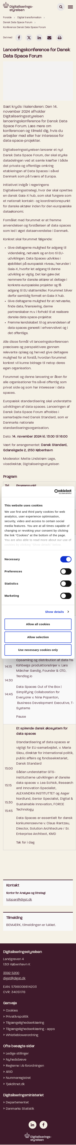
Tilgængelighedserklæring (25, 1022)
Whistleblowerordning (22, 1035)
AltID (9, 1072)
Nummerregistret (18, 1078)
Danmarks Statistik (20, 1108)
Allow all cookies (38, 624)
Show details (54, 611)
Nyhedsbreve (16, 1059)
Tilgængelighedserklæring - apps (30, 1029)
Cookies (12, 1010)
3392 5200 (11, 973)
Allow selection (38, 637)
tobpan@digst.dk (19, 899)
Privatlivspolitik (17, 1016)
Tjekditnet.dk (15, 1084)
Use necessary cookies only (38, 650)
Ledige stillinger (17, 1053)
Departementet (17, 1102)
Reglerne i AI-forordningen (25, 1065)
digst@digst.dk (14, 978)
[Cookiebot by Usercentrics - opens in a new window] (54, 491)
